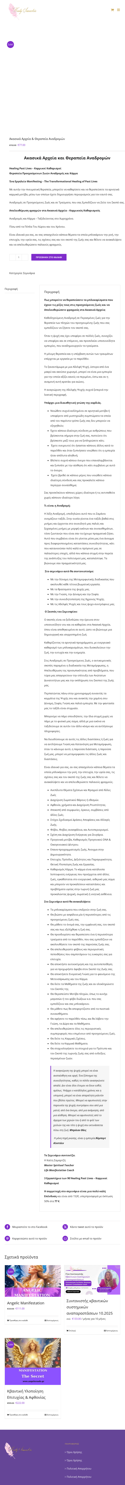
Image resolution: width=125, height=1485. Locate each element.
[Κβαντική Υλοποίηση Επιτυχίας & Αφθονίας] (33, 1361)
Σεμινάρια (29, 273)
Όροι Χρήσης (74, 1452)
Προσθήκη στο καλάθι (49, 257)
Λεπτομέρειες (52, 1320)
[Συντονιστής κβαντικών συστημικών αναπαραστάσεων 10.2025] (92, 1280)
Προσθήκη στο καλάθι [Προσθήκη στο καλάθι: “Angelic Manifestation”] (18, 1320)
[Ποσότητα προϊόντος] (19, 257)
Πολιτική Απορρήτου (79, 1468)
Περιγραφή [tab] (11, 289)
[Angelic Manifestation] (33, 1281)
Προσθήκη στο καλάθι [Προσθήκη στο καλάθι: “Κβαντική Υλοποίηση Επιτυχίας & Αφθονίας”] (18, 1414)
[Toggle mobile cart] (112, 9)
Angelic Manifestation (25, 1302)
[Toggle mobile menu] (118, 9)
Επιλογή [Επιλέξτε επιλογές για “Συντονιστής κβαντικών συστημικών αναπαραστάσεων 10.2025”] (72, 1330)
